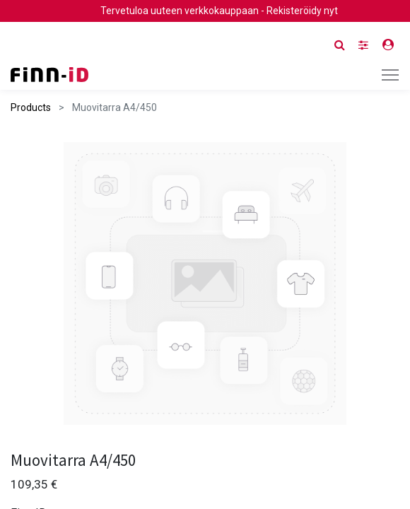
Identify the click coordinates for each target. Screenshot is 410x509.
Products (31, 107)
